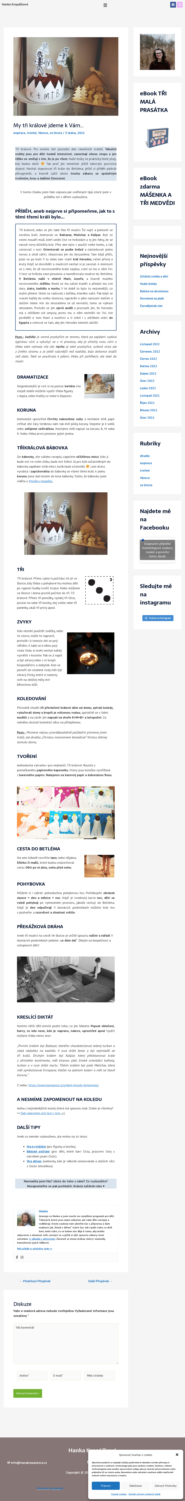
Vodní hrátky (149, 284)
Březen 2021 (149, 409)
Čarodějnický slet (152, 305)
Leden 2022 (148, 388)
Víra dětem (34, 1161)
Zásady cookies (119, 1494)
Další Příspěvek (99, 1281)
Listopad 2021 (150, 395)
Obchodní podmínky (50, 1488)
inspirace (19, 133)
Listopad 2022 (150, 344)
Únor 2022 (147, 380)
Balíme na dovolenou (155, 291)
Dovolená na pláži (152, 298)
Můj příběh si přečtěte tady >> (34, 1248)
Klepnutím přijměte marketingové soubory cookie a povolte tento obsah (157, 549)
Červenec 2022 (150, 351)
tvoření (33, 133)
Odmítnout (135, 1485)
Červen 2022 (149, 358)
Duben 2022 (149, 373)
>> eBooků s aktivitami (42, 1238)
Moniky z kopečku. (41, 481)
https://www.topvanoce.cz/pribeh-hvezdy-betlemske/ (64, 1085)
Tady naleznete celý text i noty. (41, 1113)
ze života (58, 133)
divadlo (145, 455)
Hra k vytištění (37, 1146)
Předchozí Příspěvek (36, 1281)
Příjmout (106, 1485)
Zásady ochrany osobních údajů (144, 1494)
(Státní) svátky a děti (155, 276)
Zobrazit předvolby (166, 1485)
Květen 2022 (149, 366)
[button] (177, 1455)
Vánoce (45, 133)
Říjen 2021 (147, 402)
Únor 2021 (147, 417)
